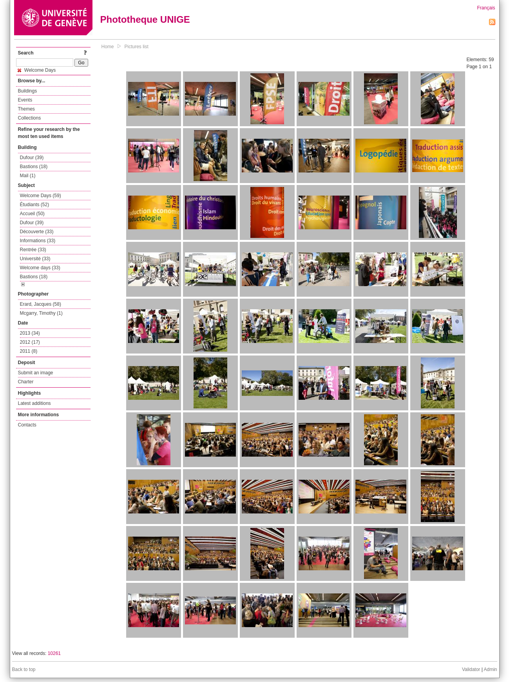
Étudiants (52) (34, 204)
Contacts (27, 425)
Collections (29, 118)
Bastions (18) (34, 166)
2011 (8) (29, 351)
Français (486, 8)
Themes (26, 109)
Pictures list (137, 46)
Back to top (24, 669)
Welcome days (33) (40, 267)
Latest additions (34, 403)
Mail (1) (28, 175)
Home (107, 46)
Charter (26, 382)
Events (25, 100)
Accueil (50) (32, 213)
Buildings (27, 91)
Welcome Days (37, 70)
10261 (54, 653)
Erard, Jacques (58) (40, 304)
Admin (490, 669)
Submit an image (35, 372)
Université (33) (35, 258)
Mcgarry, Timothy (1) (41, 313)
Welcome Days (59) (40, 195)
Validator (471, 669)
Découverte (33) (37, 231)
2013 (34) (30, 333)
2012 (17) (30, 342)
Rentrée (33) (33, 249)
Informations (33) (38, 240)
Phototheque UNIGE (145, 19)
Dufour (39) (32, 157)
